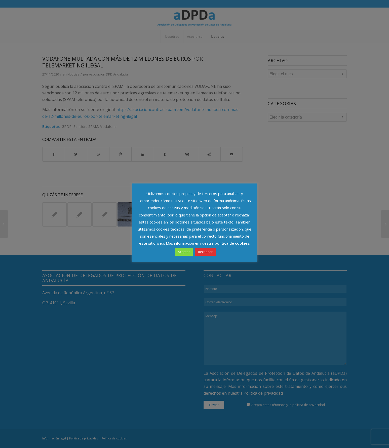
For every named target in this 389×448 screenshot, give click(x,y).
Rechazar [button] (205, 251)
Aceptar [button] (184, 251)
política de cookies (232, 243)
